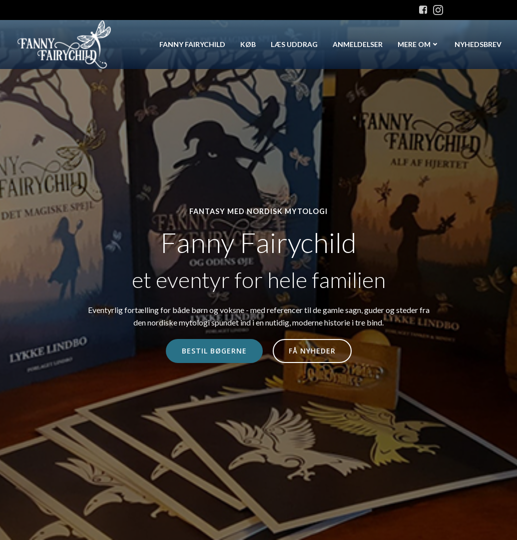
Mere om (419, 44)
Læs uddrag (294, 44)
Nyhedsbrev (478, 44)
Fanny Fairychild (192, 44)
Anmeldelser (358, 44)
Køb (248, 44)
